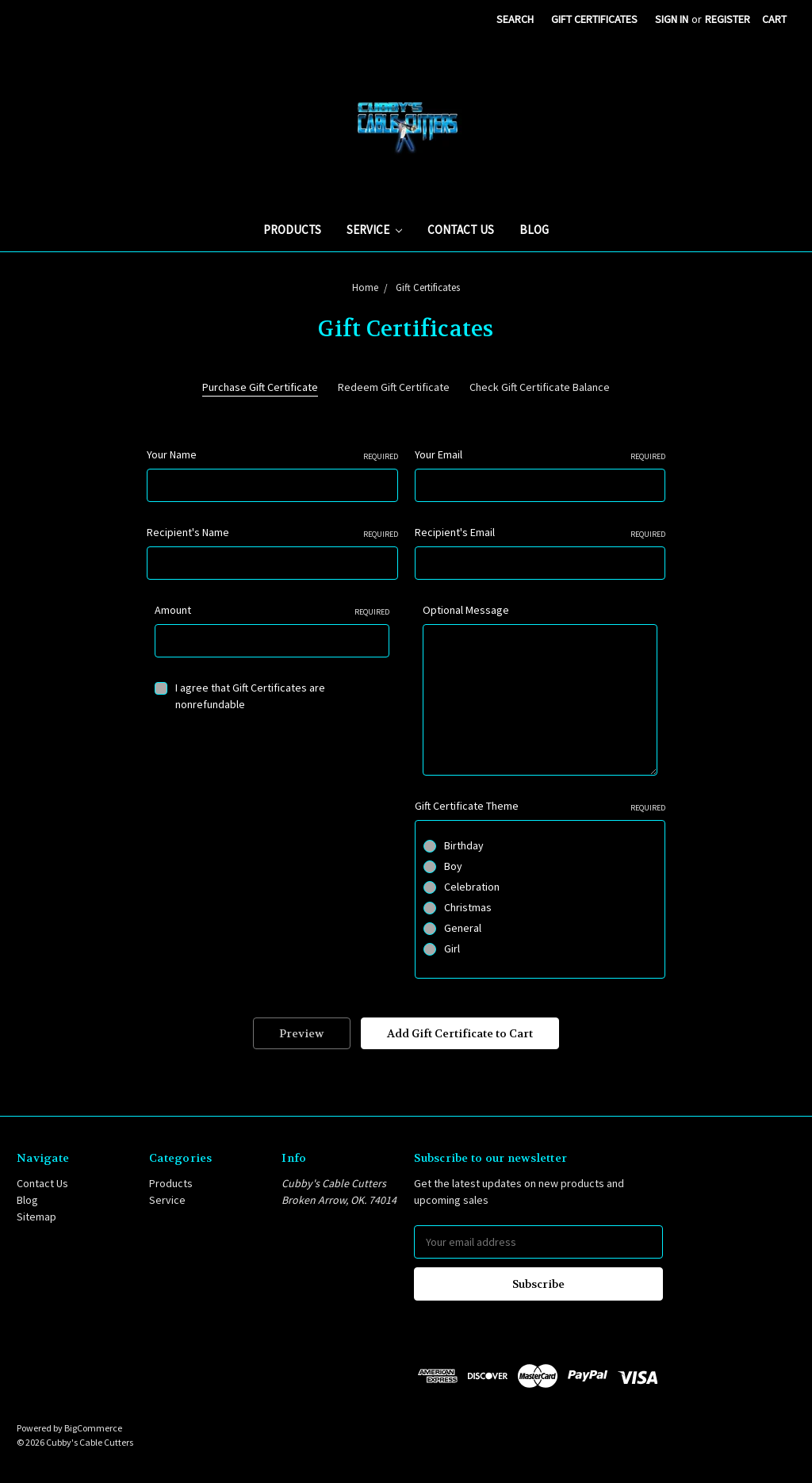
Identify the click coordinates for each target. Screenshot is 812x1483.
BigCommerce (93, 1428)
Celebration (472, 886)
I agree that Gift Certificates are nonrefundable (250, 695)
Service (374, 229)
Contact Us (460, 229)
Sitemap (36, 1216)
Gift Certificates (594, 19)
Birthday (464, 845)
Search (515, 19)
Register (727, 19)
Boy (453, 866)
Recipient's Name (272, 532)
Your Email (540, 454)
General (462, 928)
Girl (452, 948)
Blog (534, 229)
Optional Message (466, 610)
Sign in (671, 19)
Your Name (272, 454)
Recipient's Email (540, 532)
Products (292, 229)
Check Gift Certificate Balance (539, 387)
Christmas (468, 907)
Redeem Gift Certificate (394, 387)
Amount (272, 610)
